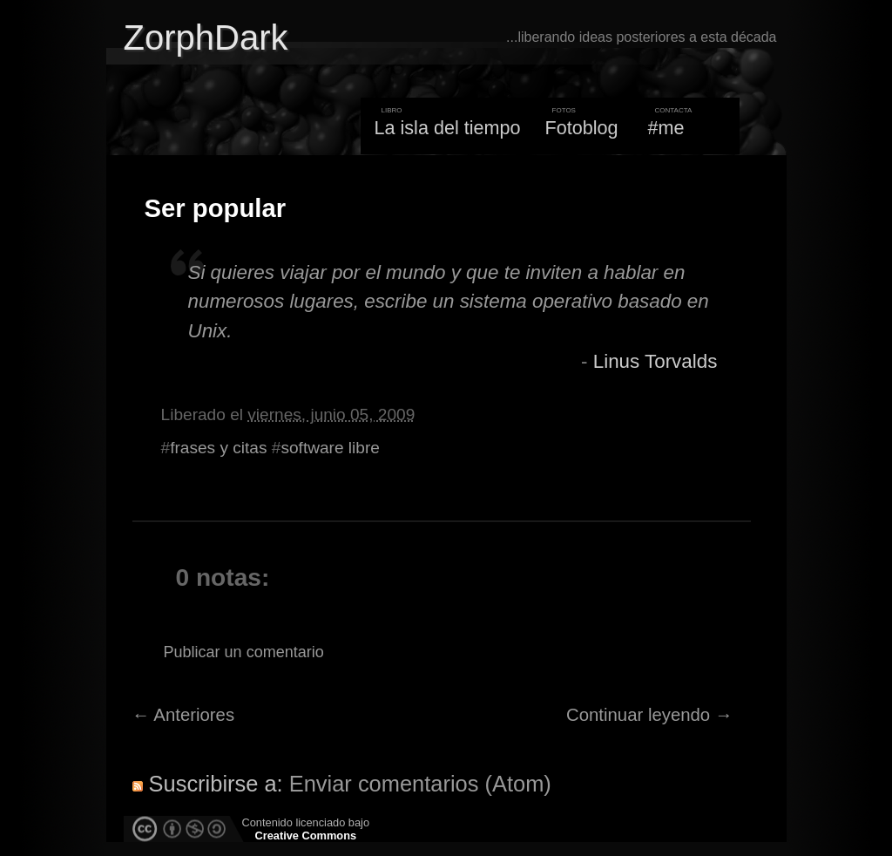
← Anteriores (183, 714)
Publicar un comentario (244, 652)
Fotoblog (581, 128)
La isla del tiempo (447, 128)
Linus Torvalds (655, 361)
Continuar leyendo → (649, 714)
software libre (329, 447)
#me (666, 128)
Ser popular (216, 208)
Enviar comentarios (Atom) (420, 783)
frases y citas (218, 447)
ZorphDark (206, 37)
